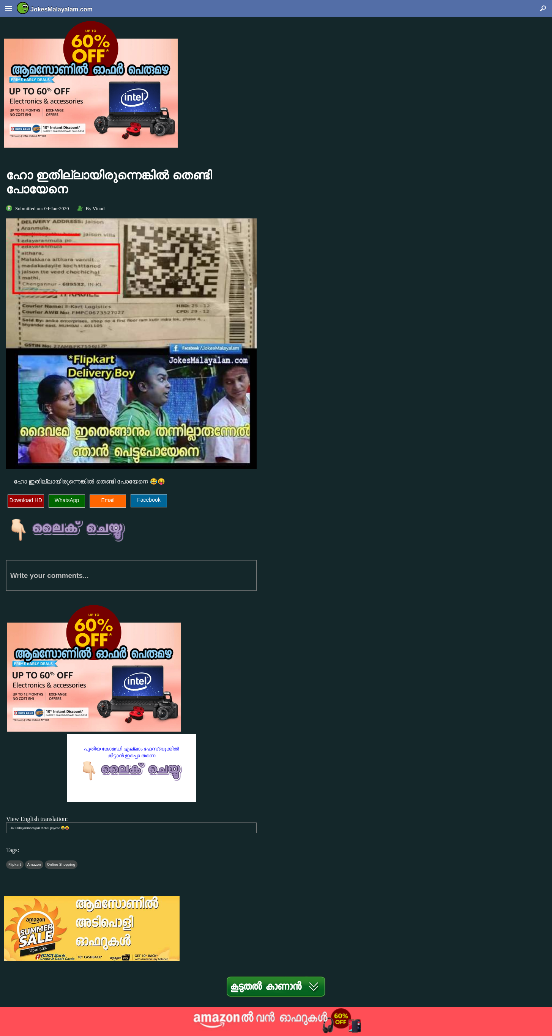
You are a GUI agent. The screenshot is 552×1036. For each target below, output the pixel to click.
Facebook (148, 500)
